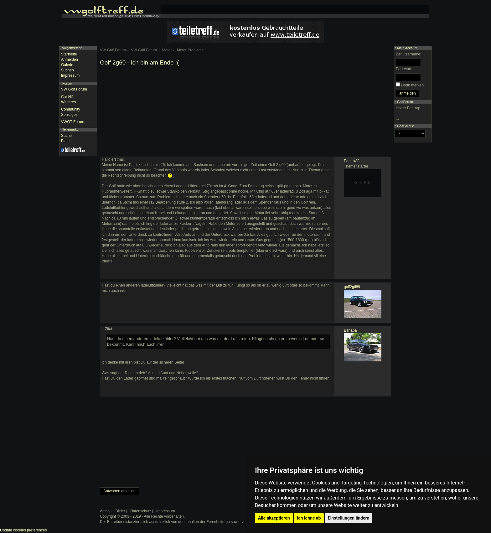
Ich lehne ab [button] (309, 517)
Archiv (105, 511)
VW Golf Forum (74, 89)
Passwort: (404, 69)
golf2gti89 (352, 287)
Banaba (350, 330)
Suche (66, 135)
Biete (65, 141)
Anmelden (69, 59)
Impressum (70, 75)
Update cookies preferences (23, 530)
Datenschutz (140, 511)
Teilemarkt (70, 129)
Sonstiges (69, 114)
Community (70, 109)
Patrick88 (351, 161)
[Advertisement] (245, 113)
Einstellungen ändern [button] (349, 517)
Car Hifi (67, 97)
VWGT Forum (72, 122)
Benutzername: (408, 54)
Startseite (69, 54)
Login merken (412, 85)
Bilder (120, 511)
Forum (67, 83)
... (397, 118)
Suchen (67, 70)
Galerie (67, 65)
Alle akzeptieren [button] (274, 517)
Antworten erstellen (119, 491)
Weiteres (68, 102)
